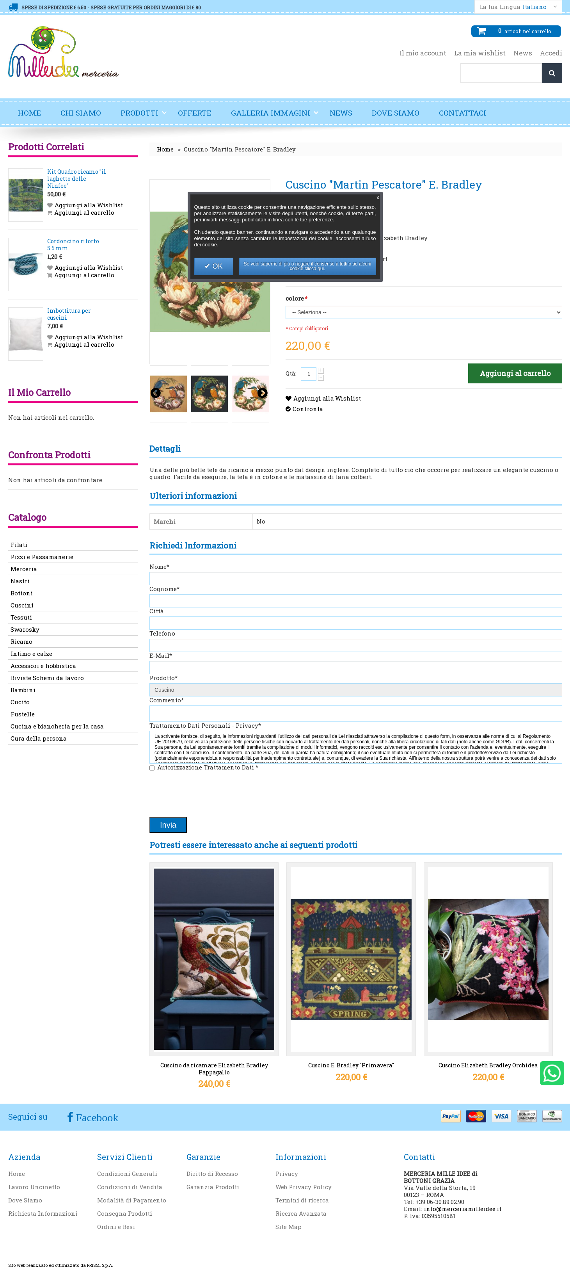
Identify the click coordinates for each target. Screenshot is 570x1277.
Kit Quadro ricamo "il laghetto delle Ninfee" (76, 178)
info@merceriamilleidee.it (462, 1209)
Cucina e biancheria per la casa (57, 726)
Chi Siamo (80, 113)
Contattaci (462, 113)
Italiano (534, 7)
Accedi (551, 53)
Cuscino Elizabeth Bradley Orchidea (488, 1065)
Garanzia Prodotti (212, 1187)
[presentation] (208, 795)
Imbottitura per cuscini (69, 314)
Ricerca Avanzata (301, 1213)
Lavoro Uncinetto (34, 1187)
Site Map (288, 1227)
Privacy (286, 1173)
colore (296, 298)
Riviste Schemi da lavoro (47, 678)
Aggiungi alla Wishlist (327, 398)
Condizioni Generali (127, 1173)
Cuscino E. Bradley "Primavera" (351, 1065)
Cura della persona (39, 738)
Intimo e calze (31, 653)
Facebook (96, 1117)
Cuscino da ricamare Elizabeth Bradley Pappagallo (214, 1068)
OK (216, 266)
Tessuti (21, 617)
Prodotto (163, 677)
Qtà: (291, 373)
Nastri (20, 581)
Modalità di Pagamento (131, 1200)
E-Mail (160, 655)
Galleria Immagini (275, 116)
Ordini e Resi (116, 1227)
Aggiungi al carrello (84, 212)
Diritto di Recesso (212, 1173)
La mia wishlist (480, 53)
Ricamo (21, 641)
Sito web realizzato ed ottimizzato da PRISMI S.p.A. (60, 1265)
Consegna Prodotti (124, 1213)
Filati (19, 545)
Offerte (194, 113)
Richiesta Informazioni (43, 1213)
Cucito (20, 702)
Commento (166, 700)
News (522, 53)
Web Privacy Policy (303, 1187)
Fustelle (23, 714)
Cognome (164, 588)
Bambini (23, 690)
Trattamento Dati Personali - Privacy (205, 725)
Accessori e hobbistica (43, 666)
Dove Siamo (395, 113)
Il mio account (423, 53)
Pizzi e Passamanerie (42, 557)
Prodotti (144, 116)
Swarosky (25, 629)
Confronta (308, 409)
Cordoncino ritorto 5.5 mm (73, 244)
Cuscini (22, 605)
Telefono (162, 633)
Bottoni (22, 593)
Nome (159, 566)
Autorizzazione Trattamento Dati (207, 767)
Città (156, 610)
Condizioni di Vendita (129, 1187)
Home (29, 113)
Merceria (24, 569)
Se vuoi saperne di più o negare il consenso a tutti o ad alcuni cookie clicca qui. (307, 266)
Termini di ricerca (302, 1200)
